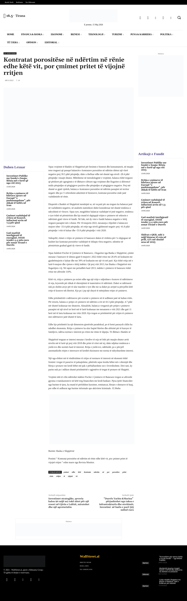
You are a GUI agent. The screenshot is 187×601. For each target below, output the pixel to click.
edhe (73, 472)
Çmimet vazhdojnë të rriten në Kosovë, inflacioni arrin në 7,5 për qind (18, 219)
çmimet (66, 472)
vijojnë (70, 476)
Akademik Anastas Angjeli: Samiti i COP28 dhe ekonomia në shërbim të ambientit (170, 570)
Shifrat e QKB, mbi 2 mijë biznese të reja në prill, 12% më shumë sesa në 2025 (153, 238)
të (64, 476)
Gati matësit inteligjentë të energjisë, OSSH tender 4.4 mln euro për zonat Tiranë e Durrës (17, 239)
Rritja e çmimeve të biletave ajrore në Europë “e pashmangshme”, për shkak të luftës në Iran (18, 199)
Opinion (145, 563)
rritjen (58, 476)
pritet (124, 472)
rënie (51, 476)
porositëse (116, 472)
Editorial (146, 574)
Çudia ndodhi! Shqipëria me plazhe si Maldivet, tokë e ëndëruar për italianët (170, 581)
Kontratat (87, 472)
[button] (179, 17)
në (103, 472)
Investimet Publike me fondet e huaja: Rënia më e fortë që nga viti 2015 (17, 180)
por (108, 472)
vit (76, 476)
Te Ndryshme (10, 53)
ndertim (96, 472)
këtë (79, 472)
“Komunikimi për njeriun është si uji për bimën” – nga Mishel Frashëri (170, 558)
